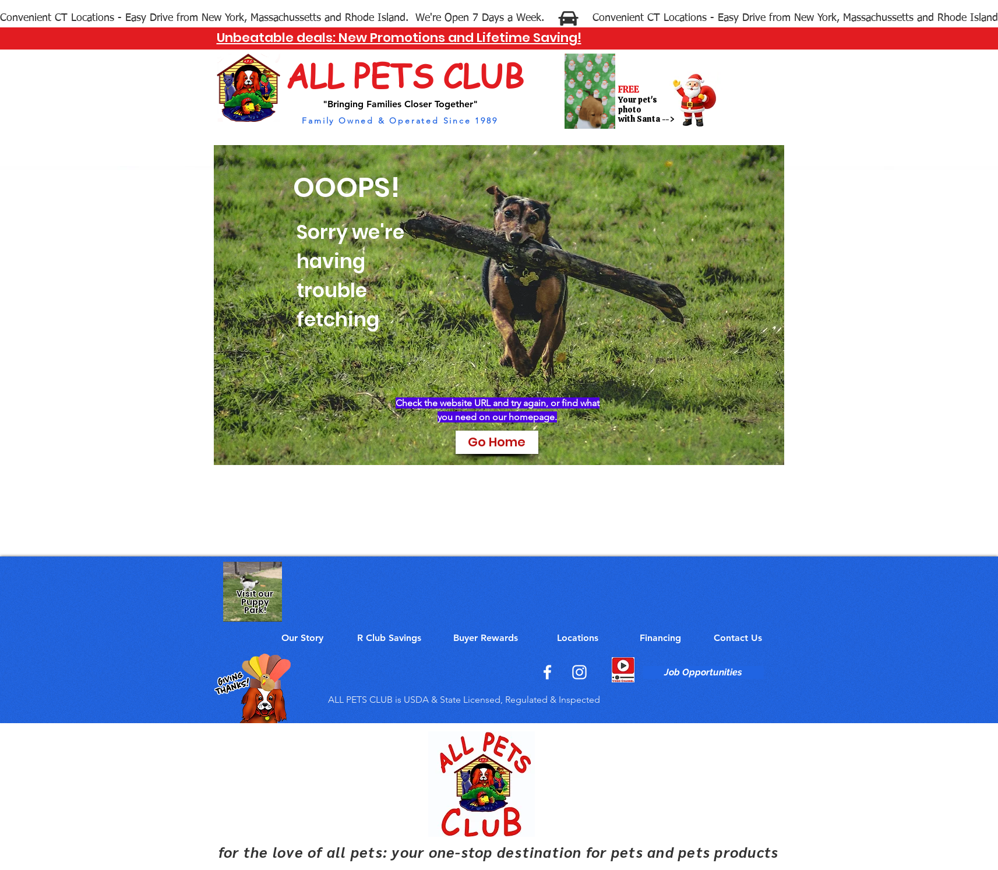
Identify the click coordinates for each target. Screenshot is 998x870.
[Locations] (578, 638)
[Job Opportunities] (703, 672)
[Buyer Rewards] (486, 638)
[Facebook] (547, 672)
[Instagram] (579, 672)
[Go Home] (497, 442)
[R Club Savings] (389, 638)
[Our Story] (302, 638)
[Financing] (660, 638)
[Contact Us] (738, 638)
